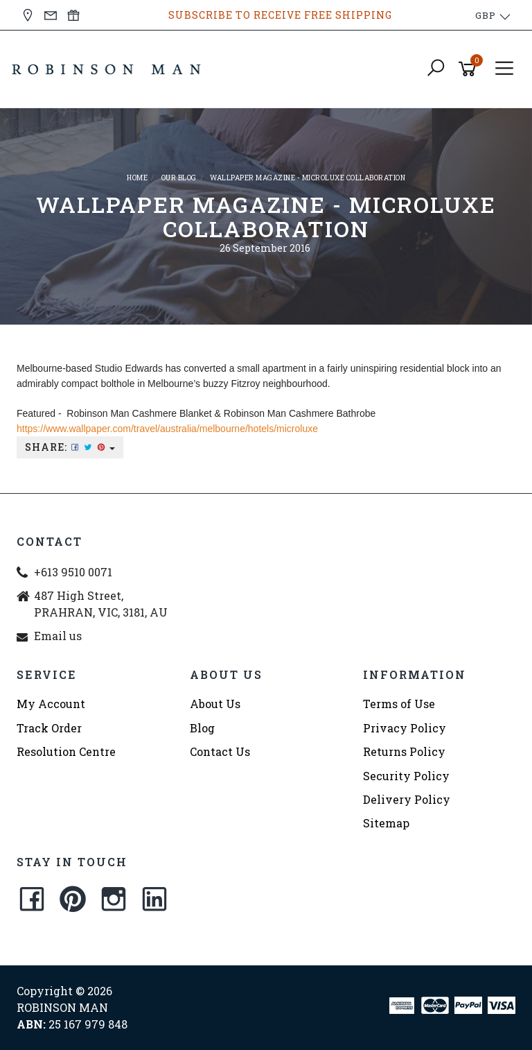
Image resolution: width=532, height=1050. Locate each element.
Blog (202, 728)
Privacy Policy (404, 728)
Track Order (49, 728)
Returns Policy (404, 751)
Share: (70, 447)
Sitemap (386, 823)
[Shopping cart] (470, 69)
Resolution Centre (66, 751)
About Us (215, 703)
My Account (51, 703)
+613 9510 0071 (73, 572)
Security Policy (406, 775)
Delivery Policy (406, 799)
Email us (58, 635)
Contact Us (220, 751)
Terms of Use (399, 703)
